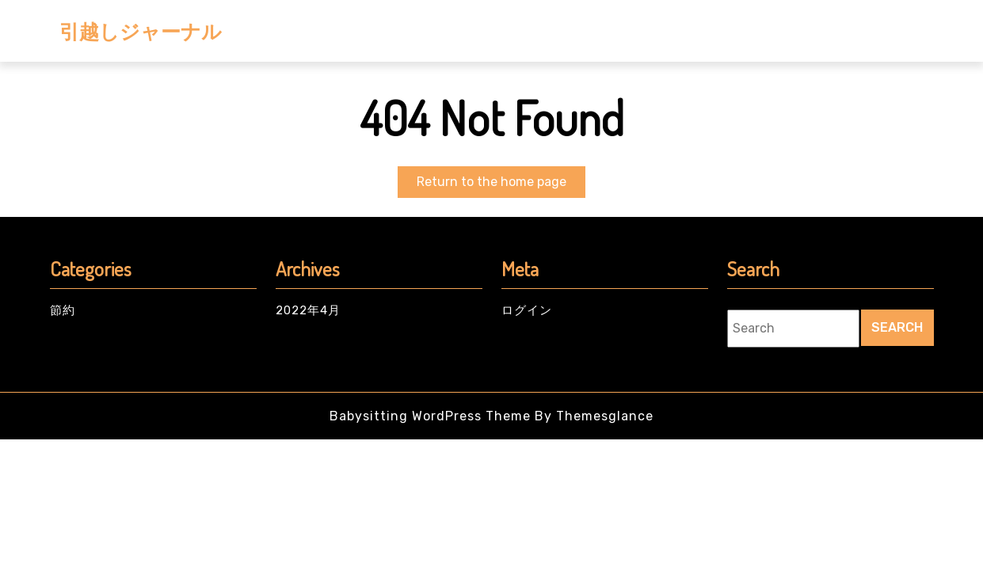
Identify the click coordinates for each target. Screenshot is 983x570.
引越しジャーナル (140, 31)
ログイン (526, 310)
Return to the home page (501, 185)
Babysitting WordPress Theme (430, 416)
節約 (62, 310)
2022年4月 (308, 310)
